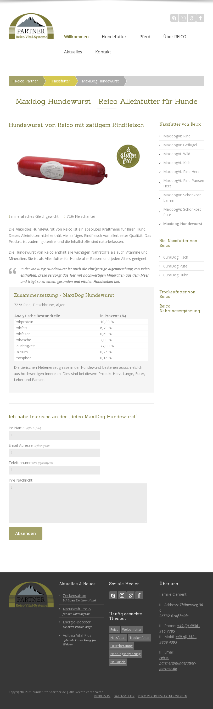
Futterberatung (121, 646)
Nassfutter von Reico (180, 124)
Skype (174, 18)
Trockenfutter (140, 637)
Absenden (25, 533)
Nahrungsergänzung (125, 654)
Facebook (200, 18)
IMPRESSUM (102, 696)
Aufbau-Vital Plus (77, 635)
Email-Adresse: (29, 445)
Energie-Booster (77, 621)
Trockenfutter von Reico (177, 294)
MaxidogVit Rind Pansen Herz (183, 183)
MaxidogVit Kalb (176, 162)
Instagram (183, 18)
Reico (114, 629)
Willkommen (76, 37)
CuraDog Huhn (175, 274)
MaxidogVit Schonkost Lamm (182, 197)
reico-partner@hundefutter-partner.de (177, 663)
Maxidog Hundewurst (183, 223)
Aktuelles (73, 52)
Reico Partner (25, 81)
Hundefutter (114, 37)
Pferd (144, 37)
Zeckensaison (74, 595)
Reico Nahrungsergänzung (179, 308)
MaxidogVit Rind (176, 135)
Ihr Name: (25, 427)
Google (192, 18)
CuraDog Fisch (175, 257)
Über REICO (174, 37)
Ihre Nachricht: (21, 480)
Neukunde (118, 662)
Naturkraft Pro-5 (77, 608)
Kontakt (103, 52)
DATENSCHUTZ (124, 696)
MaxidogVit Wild (176, 153)
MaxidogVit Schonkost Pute (182, 212)
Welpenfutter (132, 629)
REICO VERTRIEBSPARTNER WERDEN (162, 696)
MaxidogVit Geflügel (180, 144)
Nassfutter (60, 81)
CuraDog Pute (175, 266)
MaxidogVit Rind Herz (181, 171)
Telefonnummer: (31, 462)
